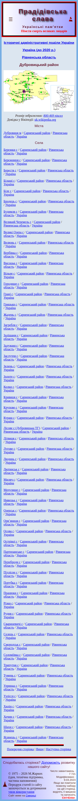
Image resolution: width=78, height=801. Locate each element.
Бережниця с (12, 160)
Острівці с (10, 541)
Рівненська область (39, 57)
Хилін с (9, 706)
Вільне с (9, 273)
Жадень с (10, 314)
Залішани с (11, 335)
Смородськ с (12, 644)
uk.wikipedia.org (45, 119)
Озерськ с (10, 510)
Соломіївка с (12, 654)
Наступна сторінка (58, 749)
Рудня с (9, 613)
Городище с (11, 283)
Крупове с (10, 407)
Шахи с (9, 727)
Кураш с (9, 417)
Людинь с (10, 459)
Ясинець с (10, 737)
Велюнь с (10, 242)
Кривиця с (10, 397)
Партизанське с (14, 551)
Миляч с (9, 479)
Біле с (8, 191)
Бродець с (10, 201)
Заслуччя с (11, 356)
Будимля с (10, 211)
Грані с (8, 294)
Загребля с (11, 325)
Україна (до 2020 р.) (39, 50)
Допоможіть (50, 763)
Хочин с (9, 716)
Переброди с (12, 562)
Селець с (9, 634)
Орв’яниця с (12, 521)
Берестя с (10, 170)
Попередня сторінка (20, 749)
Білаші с (9, 180)
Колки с (9, 387)
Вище (40, 749)
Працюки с (11, 593)
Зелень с (9, 366)
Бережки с (10, 149)
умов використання (21, 791)
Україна (21, 136)
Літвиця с (10, 438)
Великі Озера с (14, 232)
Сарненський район (37, 133)
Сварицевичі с (13, 624)
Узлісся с (10, 696)
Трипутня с (11, 665)
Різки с (8, 603)
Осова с (9, 531)
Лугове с (9, 448)
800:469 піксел (53, 115)
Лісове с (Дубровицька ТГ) (22, 428)
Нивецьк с (10, 500)
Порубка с (10, 582)
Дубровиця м (12, 133)
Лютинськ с (11, 469)
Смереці (31, 795)
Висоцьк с (10, 263)
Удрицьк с (10, 685)
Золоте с (9, 376)
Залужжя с (11, 345)
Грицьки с (10, 304)
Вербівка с (11, 253)
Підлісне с (10, 572)
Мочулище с (12, 490)
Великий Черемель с (17, 222)
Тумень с (10, 675)
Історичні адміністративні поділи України (39, 43)
